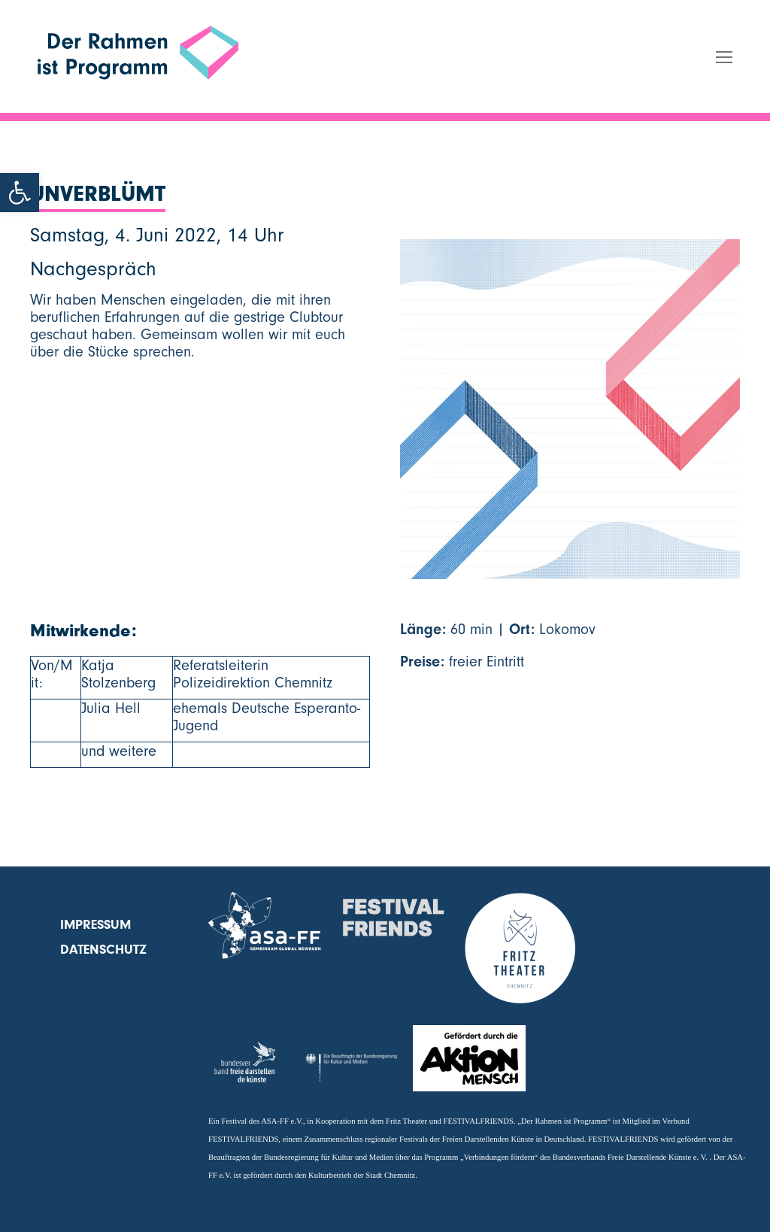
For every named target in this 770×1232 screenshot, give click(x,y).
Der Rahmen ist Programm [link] (125, 106)
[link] (19, 192)
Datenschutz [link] (103, 949)
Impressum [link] (95, 925)
